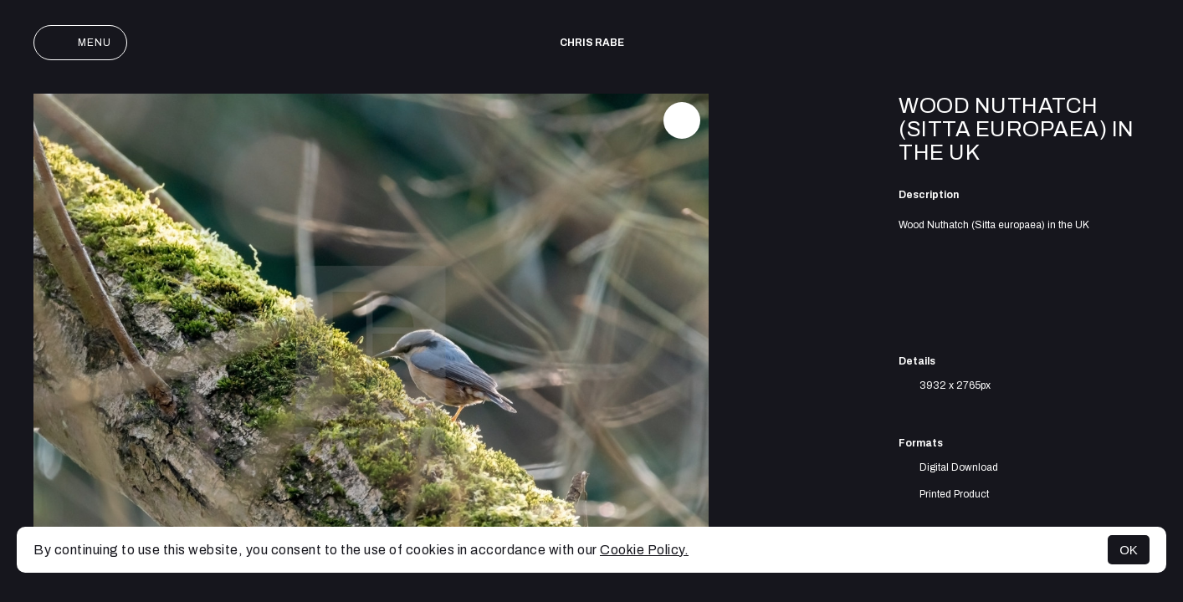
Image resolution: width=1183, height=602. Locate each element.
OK (1128, 550)
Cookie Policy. (644, 550)
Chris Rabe (592, 42)
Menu (80, 43)
